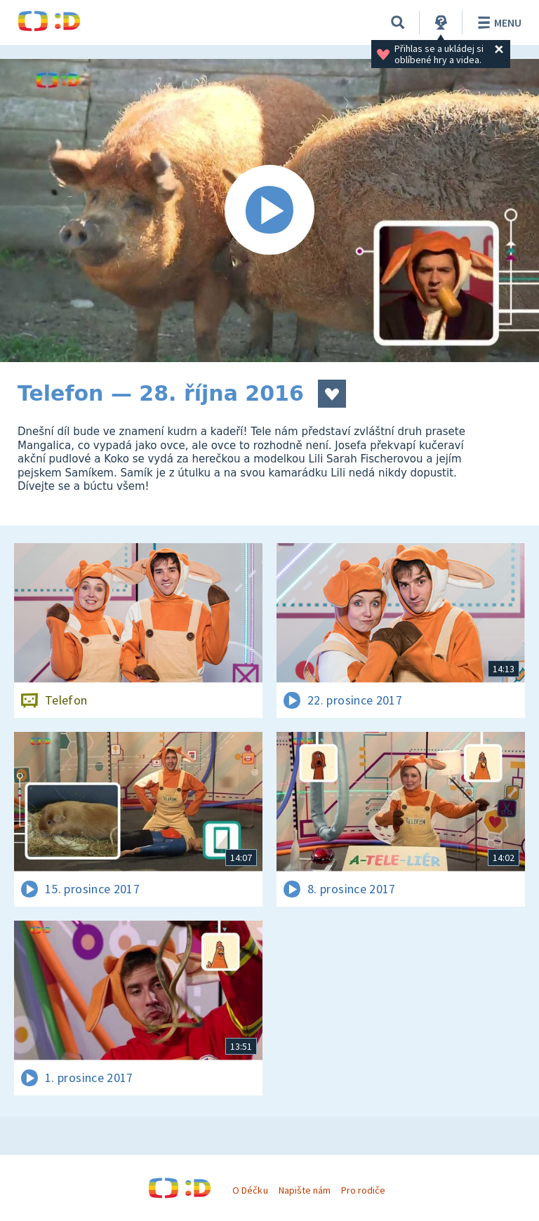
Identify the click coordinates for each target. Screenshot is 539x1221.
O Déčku (249, 1190)
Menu (497, 22)
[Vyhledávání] (398, 22)
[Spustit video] (269, 210)
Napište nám (305, 1190)
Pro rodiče (363, 1190)
